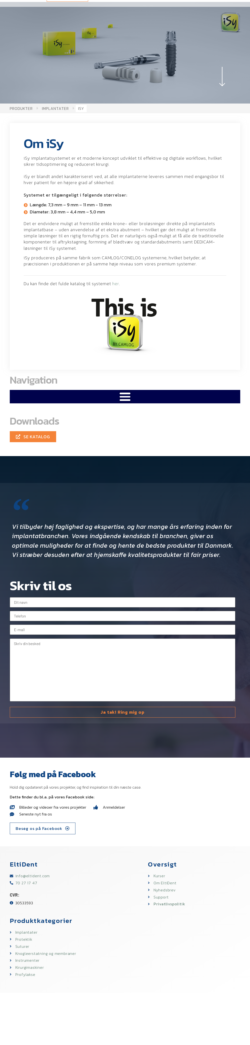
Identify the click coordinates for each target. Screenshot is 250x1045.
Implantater (55, 108)
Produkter (21, 108)
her (115, 283)
